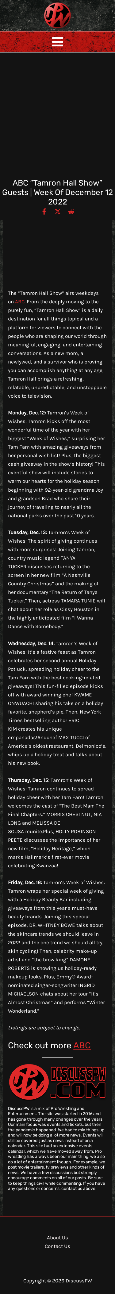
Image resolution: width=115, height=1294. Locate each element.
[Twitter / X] (58, 211)
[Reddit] (71, 211)
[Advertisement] (57, 118)
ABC (82, 1045)
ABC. (20, 301)
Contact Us (57, 1246)
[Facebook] (44, 211)
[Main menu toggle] (57, 41)
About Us (57, 1237)
